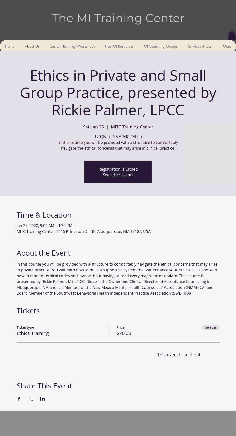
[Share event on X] (30, 399)
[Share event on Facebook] (19, 399)
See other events (118, 175)
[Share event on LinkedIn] (42, 399)
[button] (232, 35)
